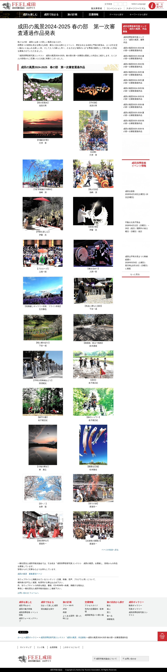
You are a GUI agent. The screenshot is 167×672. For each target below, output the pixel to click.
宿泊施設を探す (47, 609)
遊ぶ (109, 609)
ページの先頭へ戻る (110, 550)
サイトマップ (25, 647)
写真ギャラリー (135, 609)
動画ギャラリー (135, 605)
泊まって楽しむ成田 (49, 605)
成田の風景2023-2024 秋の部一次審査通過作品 (133, 65)
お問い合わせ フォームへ (28, 593)
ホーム (20, 637)
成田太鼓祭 (130, 191)
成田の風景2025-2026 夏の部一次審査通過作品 (133, 113)
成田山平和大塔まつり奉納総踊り (136, 257)
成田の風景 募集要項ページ (30, 574)
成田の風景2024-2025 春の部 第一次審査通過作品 (53, 67)
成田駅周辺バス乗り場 (94, 615)
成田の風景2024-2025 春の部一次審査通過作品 (133, 73)
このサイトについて (68, 647)
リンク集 (39, 647)
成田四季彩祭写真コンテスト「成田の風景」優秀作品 (133, 39)
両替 (65, 612)
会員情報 (51, 647)
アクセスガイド (91, 605)
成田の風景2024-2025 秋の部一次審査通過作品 (133, 89)
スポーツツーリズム (136, 8)
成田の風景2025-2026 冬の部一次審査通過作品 (133, 130)
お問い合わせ (130, 659)
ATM (65, 609)
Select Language (138, 4)
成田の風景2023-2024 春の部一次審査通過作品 (133, 49)
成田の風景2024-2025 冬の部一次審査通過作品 (133, 97)
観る (109, 605)
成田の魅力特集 (25, 609)
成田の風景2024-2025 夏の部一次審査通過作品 (133, 81)
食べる (109, 616)
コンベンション (114, 8)
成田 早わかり (25, 605)
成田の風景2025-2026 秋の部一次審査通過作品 (133, 122)
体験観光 (110, 619)
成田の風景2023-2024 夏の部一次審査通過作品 (133, 57)
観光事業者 (96, 8)
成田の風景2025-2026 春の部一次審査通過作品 (133, 105)
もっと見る (135, 274)
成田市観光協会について (106, 659)
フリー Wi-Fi (68, 605)
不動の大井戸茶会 (132, 222)
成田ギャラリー (31, 637)
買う (109, 612)
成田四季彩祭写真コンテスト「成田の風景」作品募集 (135, 29)
